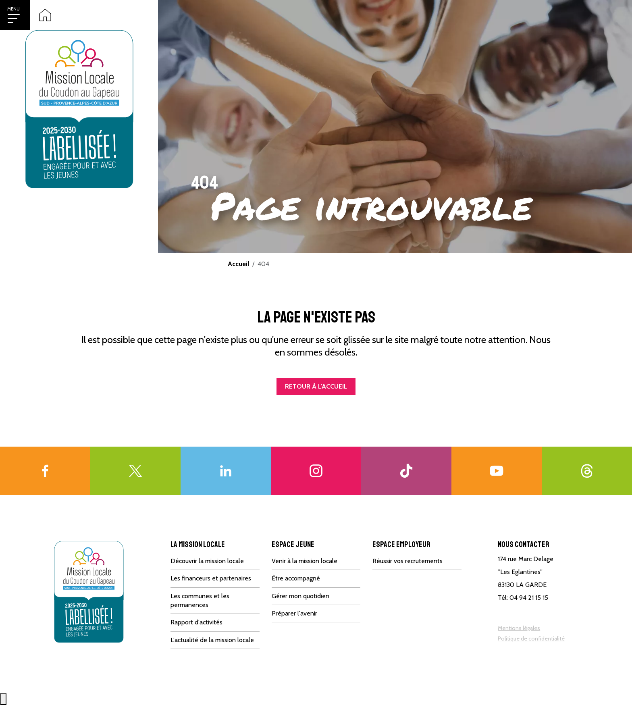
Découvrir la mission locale (207, 561)
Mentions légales (519, 628)
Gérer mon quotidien (300, 596)
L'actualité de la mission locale (212, 640)
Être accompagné (296, 578)
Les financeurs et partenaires (210, 578)
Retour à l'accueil (316, 386)
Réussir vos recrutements (407, 561)
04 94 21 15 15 (528, 597)
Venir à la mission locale (304, 561)
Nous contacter (523, 544)
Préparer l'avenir (294, 613)
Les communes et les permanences (199, 600)
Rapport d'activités (196, 622)
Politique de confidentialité (531, 638)
